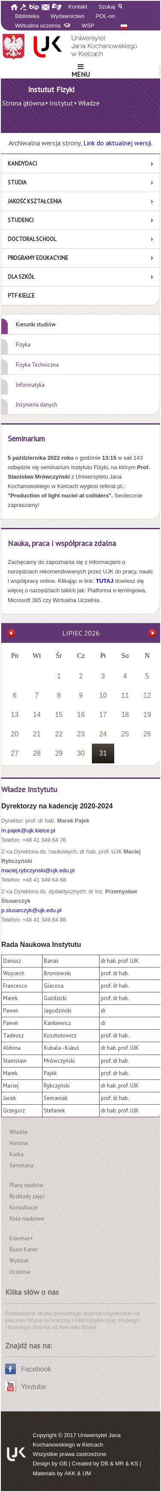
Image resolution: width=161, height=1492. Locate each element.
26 (147, 734)
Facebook (36, 1369)
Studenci (20, 220)
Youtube (33, 1386)
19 (147, 714)
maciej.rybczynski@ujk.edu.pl (38, 870)
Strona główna (23, 103)
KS (134, 1463)
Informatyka (30, 385)
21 (37, 734)
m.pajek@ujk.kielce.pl (28, 830)
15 (59, 714)
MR (119, 1463)
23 (81, 734)
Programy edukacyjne (38, 258)
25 (125, 734)
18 (125, 714)
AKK (70, 1473)
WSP (88, 25)
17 (103, 714)
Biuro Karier (23, 1249)
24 (103, 734)
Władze (18, 1132)
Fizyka (23, 344)
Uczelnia (19, 1271)
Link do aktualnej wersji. (117, 143)
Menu (80, 70)
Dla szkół (21, 276)
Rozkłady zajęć (27, 1196)
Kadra (16, 1154)
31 (103, 753)
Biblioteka (27, 16)
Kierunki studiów (36, 324)
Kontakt (77, 6)
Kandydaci (22, 163)
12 (147, 695)
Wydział (18, 1260)
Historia (18, 1143)
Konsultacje (23, 1207)
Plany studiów (26, 1185)
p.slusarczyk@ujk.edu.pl (31, 910)
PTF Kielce (21, 295)
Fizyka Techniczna (37, 364)
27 (14, 753)
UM (86, 1473)
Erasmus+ (21, 1238)
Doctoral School (32, 239)
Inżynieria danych (36, 404)
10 (103, 695)
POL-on (105, 16)
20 (14, 734)
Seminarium (26, 438)
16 (81, 714)
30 (81, 753)
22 (59, 734)
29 (59, 753)
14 (37, 714)
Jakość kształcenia (35, 201)
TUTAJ (105, 581)
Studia (17, 182)
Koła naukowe (26, 1218)
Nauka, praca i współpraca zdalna (62, 543)
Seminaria (21, 1165)
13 (14, 714)
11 (125, 695)
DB (104, 1463)
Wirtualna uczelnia (42, 25)
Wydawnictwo (67, 16)
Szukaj (110, 6)
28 (37, 753)
